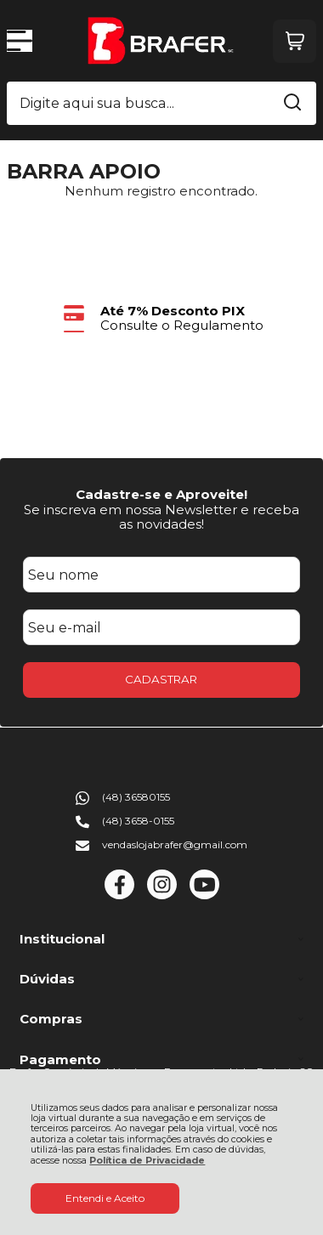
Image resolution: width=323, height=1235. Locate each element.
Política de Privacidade (147, 1160)
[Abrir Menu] (19, 41)
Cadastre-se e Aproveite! (161, 494)
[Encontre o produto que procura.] (292, 103)
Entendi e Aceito (104, 1198)
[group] (162, 318)
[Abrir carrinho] (294, 41)
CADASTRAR (161, 679)
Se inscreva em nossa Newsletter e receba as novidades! (161, 516)
